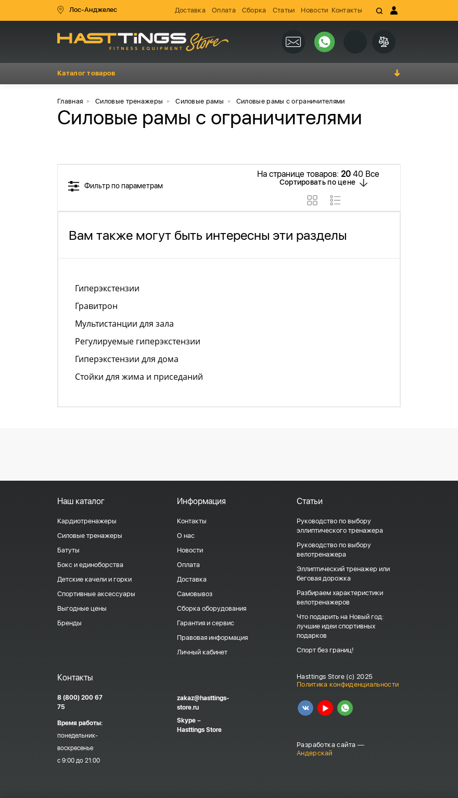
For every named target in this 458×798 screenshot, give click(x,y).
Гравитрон (96, 306)
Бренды (69, 623)
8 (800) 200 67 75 (80, 702)
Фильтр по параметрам (123, 186)
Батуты (68, 550)
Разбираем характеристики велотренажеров (340, 597)
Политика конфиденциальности (348, 684)
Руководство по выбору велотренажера (334, 549)
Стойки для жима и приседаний (139, 376)
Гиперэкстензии (107, 288)
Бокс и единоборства (90, 565)
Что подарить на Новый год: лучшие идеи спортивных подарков (340, 626)
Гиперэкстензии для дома (127, 359)
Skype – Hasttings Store (199, 725)
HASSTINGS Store (142, 42)
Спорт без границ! (325, 650)
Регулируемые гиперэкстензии (137, 341)
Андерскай (315, 753)
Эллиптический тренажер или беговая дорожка (343, 573)
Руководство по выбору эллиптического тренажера (340, 525)
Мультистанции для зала (124, 323)
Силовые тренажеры (89, 535)
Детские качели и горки (94, 579)
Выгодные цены (82, 608)
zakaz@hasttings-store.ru (203, 702)
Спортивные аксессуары (96, 594)
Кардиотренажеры (87, 521)
